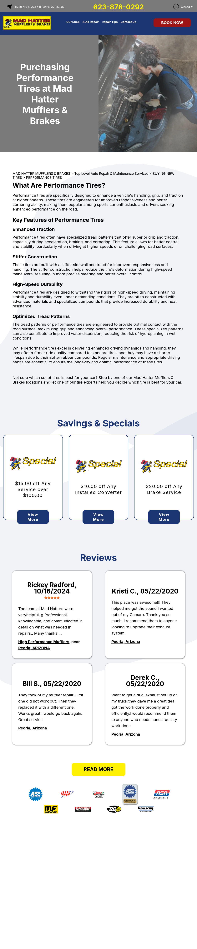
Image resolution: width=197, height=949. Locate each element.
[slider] (52, 597)
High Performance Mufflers (43, 641)
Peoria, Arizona (125, 641)
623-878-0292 (118, 7)
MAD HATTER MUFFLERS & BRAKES (41, 173)
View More (33, 517)
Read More (98, 769)
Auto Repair (90, 22)
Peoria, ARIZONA (34, 648)
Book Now (172, 22)
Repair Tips (110, 22)
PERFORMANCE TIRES (44, 178)
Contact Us (128, 22)
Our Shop (72, 22)
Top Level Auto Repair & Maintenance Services (111, 173)
